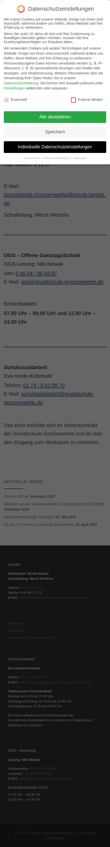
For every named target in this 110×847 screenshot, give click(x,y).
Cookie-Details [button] (33, 153)
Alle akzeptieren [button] (55, 112)
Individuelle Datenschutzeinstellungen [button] (55, 142)
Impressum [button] (79, 153)
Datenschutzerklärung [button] (57, 153)
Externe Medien (87, 95)
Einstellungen (14, 84)
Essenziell (15, 95)
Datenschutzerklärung (21, 79)
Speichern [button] (55, 127)
